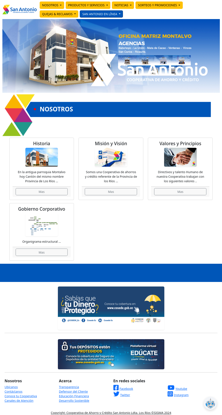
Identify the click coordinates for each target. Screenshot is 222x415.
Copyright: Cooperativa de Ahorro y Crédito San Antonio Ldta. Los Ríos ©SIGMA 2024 (111, 413)
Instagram (181, 395)
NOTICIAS (121, 5)
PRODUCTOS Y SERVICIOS (86, 5)
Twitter (125, 395)
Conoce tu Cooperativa (21, 396)
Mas (41, 192)
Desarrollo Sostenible (74, 401)
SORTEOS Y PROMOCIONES (158, 5)
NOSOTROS (50, 5)
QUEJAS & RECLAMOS (57, 14)
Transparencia (69, 387)
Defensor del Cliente (73, 391)
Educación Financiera (74, 396)
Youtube (181, 389)
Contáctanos (13, 391)
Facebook (126, 389)
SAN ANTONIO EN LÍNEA (100, 14)
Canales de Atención (19, 401)
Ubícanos (11, 387)
